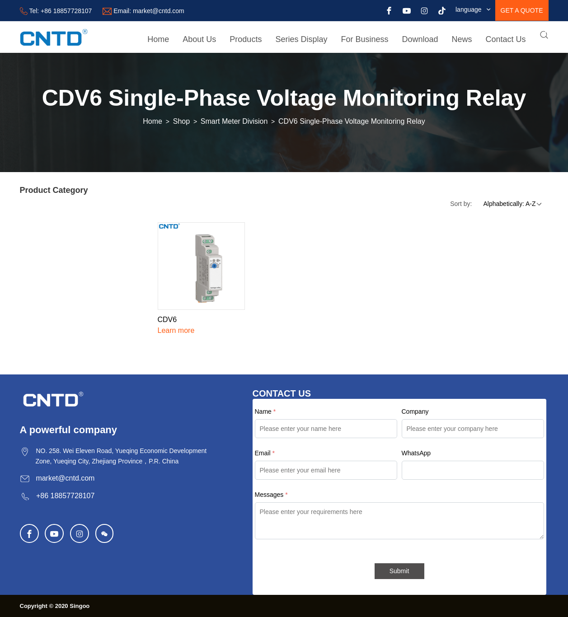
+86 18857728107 (66, 11)
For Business (364, 39)
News (462, 39)
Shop (181, 121)
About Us (199, 39)
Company (415, 411)
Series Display (301, 39)
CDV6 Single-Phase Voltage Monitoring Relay (351, 121)
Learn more (176, 330)
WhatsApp (416, 453)
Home (158, 39)
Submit (399, 571)
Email (265, 453)
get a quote (522, 10)
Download (420, 39)
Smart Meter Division (234, 121)
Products (246, 39)
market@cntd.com (158, 11)
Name (265, 411)
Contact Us (506, 39)
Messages (271, 494)
